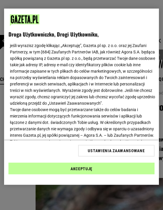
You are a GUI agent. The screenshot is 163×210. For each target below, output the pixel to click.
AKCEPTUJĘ (81, 168)
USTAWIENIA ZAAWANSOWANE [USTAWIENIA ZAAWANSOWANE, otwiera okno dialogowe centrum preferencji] (116, 150)
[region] (81, 97)
